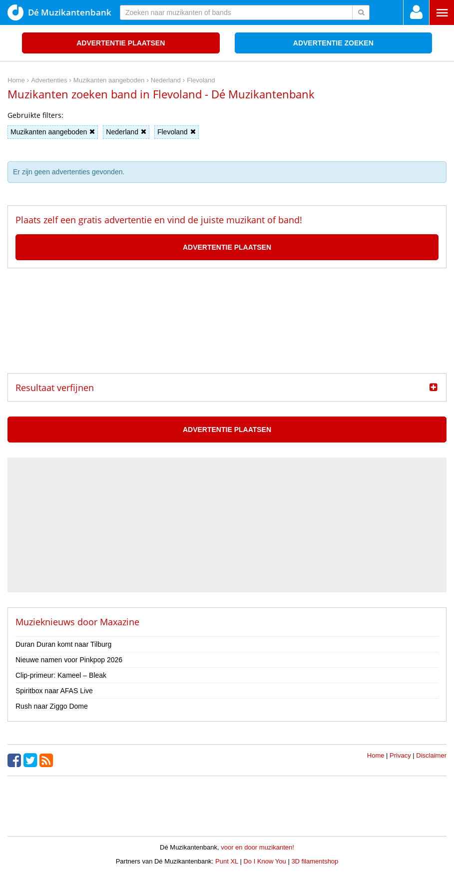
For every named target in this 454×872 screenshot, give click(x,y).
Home (376, 755)
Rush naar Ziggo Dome (51, 706)
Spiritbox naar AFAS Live (54, 691)
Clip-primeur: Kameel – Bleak (60, 675)
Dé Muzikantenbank (59, 12)
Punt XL (226, 861)
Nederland (126, 132)
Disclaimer (431, 755)
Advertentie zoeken (333, 43)
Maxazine (119, 622)
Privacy (400, 755)
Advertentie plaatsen (120, 43)
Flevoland (176, 132)
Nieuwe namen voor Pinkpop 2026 (68, 660)
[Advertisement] (227, 320)
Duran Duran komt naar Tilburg (63, 644)
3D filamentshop (314, 861)
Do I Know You (264, 861)
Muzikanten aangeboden (52, 132)
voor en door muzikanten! (257, 847)
